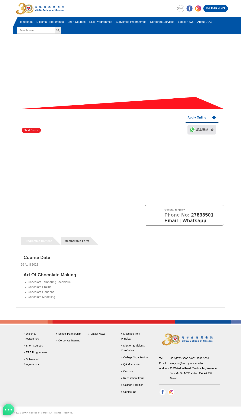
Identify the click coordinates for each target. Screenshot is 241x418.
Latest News (186, 21)
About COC (204, 21)
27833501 (202, 214)
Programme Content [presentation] (38, 240)
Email (171, 220)
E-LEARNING (215, 8)
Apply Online (197, 117)
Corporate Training (68, 340)
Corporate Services (162, 21)
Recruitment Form (132, 378)
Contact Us (128, 391)
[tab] (41, 241)
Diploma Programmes (50, 21)
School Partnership (68, 333)
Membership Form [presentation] (77, 240)
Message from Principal (130, 336)
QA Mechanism (131, 364)
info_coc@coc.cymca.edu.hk (186, 363)
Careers (127, 371)
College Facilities (132, 384)
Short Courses (76, 21)
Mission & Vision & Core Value (133, 348)
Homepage (26, 21)
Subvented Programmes (131, 21)
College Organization (134, 357)
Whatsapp (194, 220)
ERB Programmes (100, 21)
